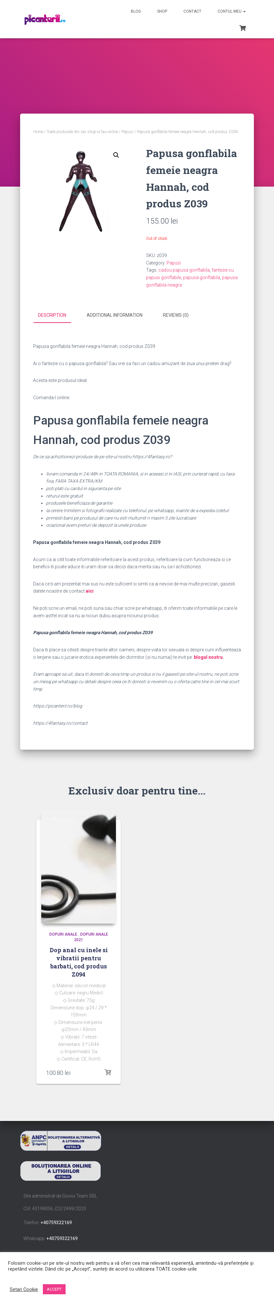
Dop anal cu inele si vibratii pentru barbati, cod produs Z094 (79, 962)
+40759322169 (56, 1222)
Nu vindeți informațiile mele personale (48, 1276)
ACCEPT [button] (54, 1289)
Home (38, 131)
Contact (192, 11)
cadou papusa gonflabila (184, 270)
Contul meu (232, 11)
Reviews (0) (176, 315)
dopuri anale (63, 934)
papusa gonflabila (201, 277)
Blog (136, 11)
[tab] (57, 315)
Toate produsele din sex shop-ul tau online (82, 131)
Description (52, 315)
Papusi (127, 131)
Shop (162, 11)
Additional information (115, 315)
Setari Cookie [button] (24, 1289)
